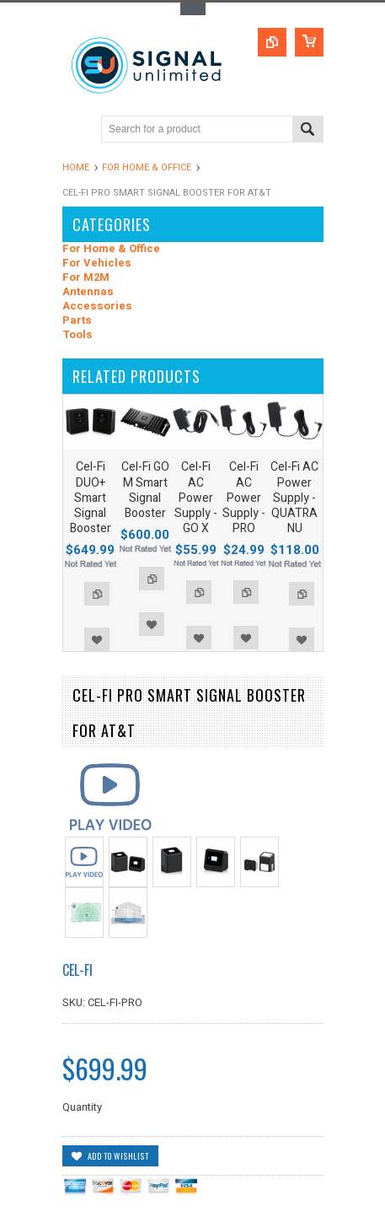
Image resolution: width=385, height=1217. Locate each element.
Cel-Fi (77, 970)
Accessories (97, 306)
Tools (77, 335)
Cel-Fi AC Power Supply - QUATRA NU (294, 497)
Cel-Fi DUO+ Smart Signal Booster (90, 497)
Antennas (88, 292)
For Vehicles (96, 263)
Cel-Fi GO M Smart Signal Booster (145, 490)
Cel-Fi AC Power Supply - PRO (243, 497)
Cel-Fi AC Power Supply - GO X (195, 497)
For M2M (86, 278)
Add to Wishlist (97, 639)
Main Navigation (77, 130)
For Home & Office (146, 167)
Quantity (82, 1107)
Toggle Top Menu (193, 9)
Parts (77, 321)
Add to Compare (97, 594)
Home (75, 167)
